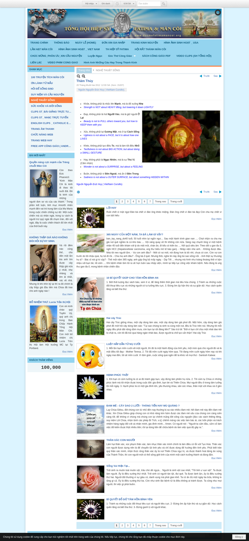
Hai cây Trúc (113, 318)
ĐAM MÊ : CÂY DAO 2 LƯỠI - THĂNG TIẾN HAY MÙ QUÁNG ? (143, 405)
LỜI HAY (111, 207)
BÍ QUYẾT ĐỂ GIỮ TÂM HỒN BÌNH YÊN (129, 499)
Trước (206, 76)
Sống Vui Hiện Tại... (118, 465)
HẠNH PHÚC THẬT (117, 374)
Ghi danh (106, 4)
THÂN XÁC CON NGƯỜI (120, 440)
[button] (122, 55)
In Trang (78, 192)
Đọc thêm (67, 229)
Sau (216, 76)
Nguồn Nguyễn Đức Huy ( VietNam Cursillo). (101, 89)
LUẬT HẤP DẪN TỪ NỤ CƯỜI (123, 344)
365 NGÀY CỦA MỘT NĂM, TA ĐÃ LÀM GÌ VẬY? (134, 234)
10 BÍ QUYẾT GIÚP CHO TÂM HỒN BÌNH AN (132, 277)
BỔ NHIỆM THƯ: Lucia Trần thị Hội (49, 302)
